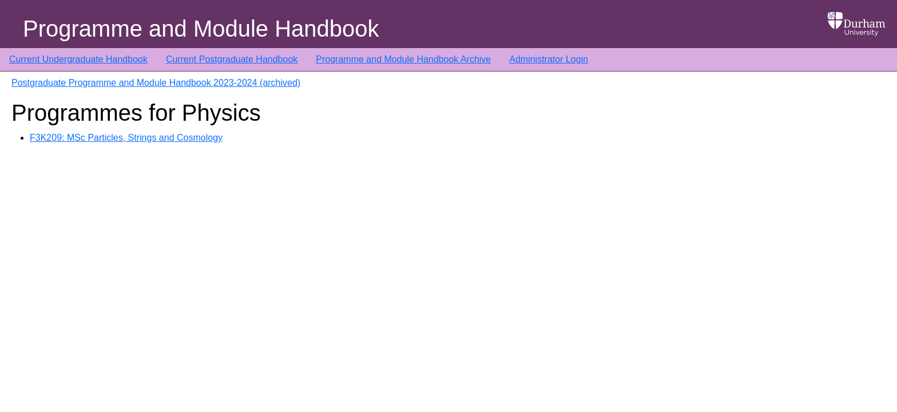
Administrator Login (548, 59)
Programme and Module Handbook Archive (403, 59)
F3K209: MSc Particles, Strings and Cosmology (126, 137)
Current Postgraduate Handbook (231, 59)
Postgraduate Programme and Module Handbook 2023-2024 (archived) (155, 83)
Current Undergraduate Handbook (78, 59)
